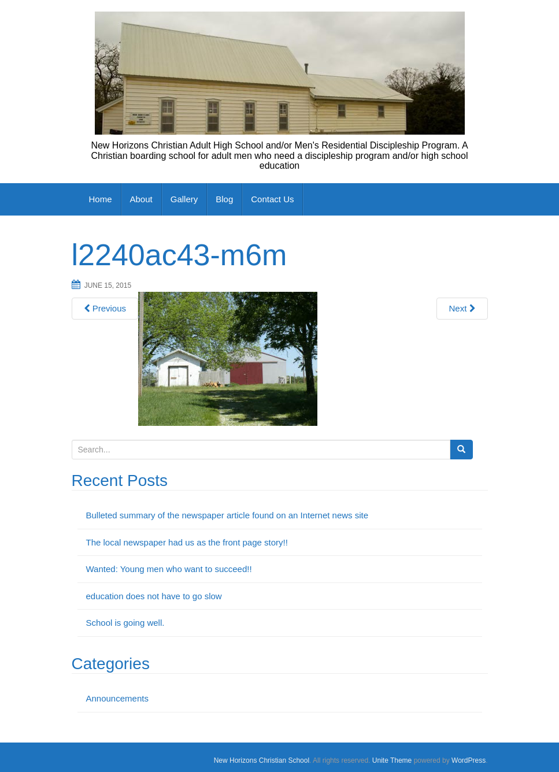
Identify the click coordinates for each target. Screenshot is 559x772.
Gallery (184, 199)
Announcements (117, 698)
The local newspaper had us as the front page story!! (187, 542)
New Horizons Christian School (261, 760)
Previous (105, 308)
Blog (224, 199)
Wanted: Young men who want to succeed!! (169, 569)
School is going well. (125, 623)
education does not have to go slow (154, 596)
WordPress (468, 760)
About (141, 199)
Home (100, 199)
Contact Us (272, 199)
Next (462, 308)
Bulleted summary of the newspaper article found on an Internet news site (227, 515)
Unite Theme (392, 760)
